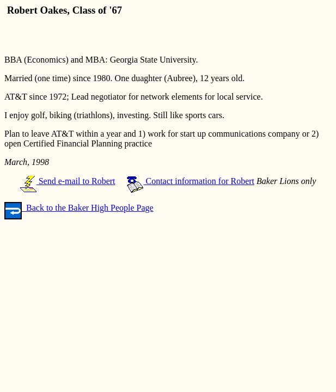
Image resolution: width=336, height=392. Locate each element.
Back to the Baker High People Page (79, 207)
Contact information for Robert (190, 181)
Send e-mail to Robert (67, 181)
